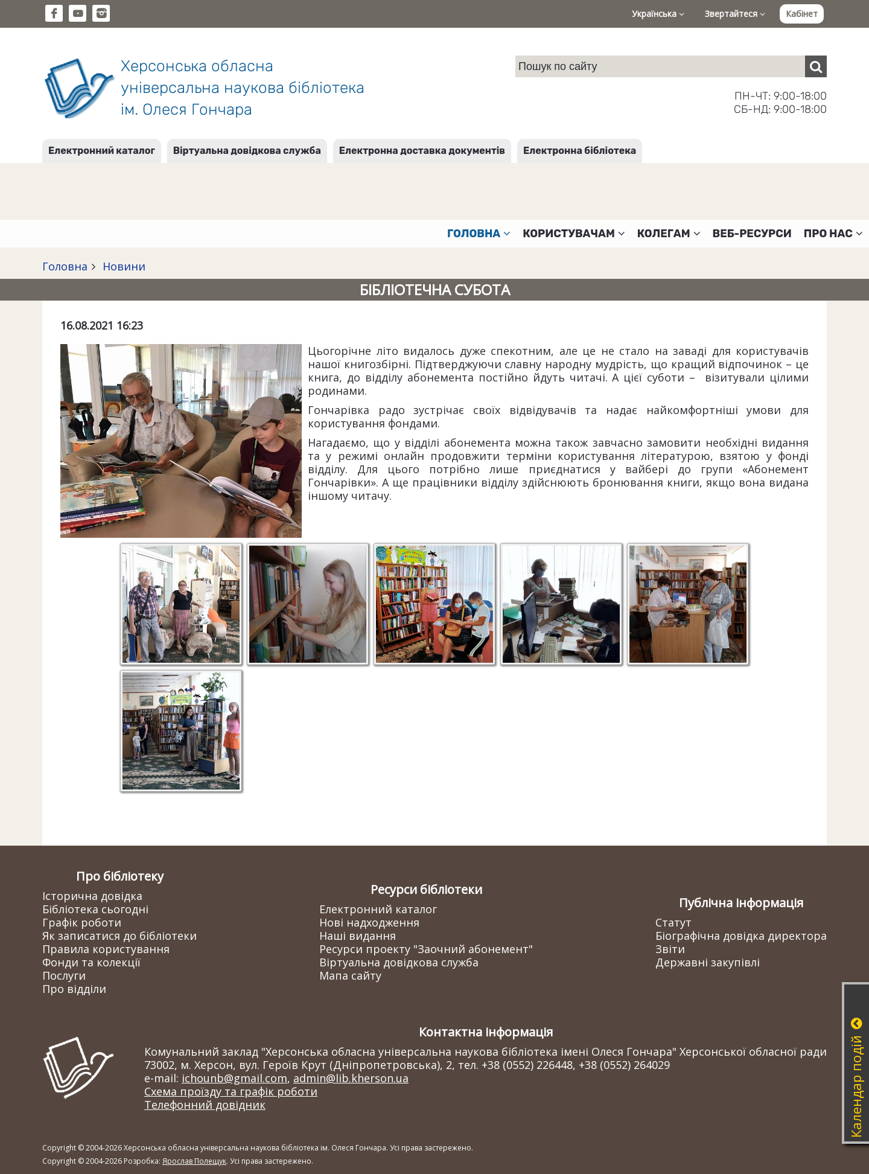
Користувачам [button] (574, 233)
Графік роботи (81, 922)
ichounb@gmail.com (234, 1078)
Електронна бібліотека (579, 150)
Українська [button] (658, 13)
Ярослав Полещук (194, 1161)
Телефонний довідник (205, 1104)
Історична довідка (92, 895)
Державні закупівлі (707, 962)
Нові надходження (369, 922)
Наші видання (357, 935)
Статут (673, 922)
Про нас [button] (833, 233)
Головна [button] (479, 233)
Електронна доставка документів (422, 150)
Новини (122, 266)
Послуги (64, 975)
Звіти (670, 949)
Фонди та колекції (91, 962)
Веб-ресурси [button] (752, 233)
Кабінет (802, 13)
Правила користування (106, 949)
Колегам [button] (669, 233)
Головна (65, 266)
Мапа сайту (350, 975)
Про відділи (74, 988)
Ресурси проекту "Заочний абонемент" (426, 949)
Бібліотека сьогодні (95, 909)
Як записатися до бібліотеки (119, 935)
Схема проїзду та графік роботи (230, 1091)
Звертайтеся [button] (735, 13)
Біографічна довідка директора (741, 935)
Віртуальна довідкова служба (247, 150)
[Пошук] (816, 66)
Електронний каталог (101, 150)
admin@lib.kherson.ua (351, 1078)
